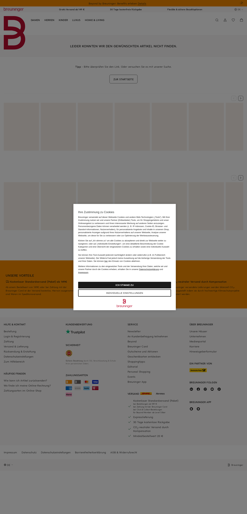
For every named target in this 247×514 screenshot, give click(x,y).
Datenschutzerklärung (149, 269)
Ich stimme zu (124, 285)
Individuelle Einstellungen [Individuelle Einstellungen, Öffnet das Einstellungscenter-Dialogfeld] (124, 293)
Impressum (83, 272)
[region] (124, 257)
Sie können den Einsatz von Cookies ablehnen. (117, 261)
